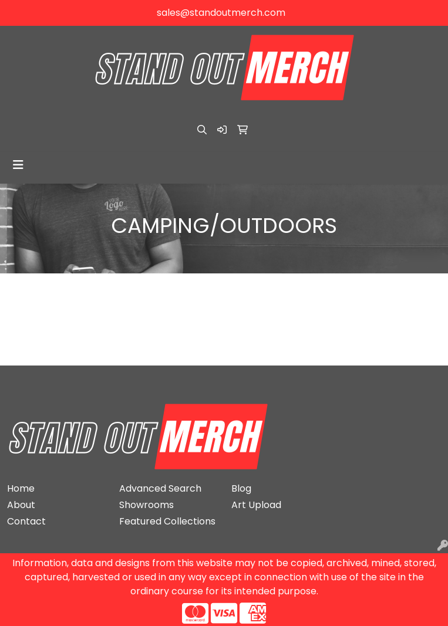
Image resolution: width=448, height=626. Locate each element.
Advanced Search (160, 488)
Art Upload (256, 505)
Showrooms (146, 505)
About (21, 505)
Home (21, 488)
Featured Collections (167, 521)
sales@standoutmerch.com (221, 12)
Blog (241, 488)
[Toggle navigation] (18, 165)
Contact (26, 521)
